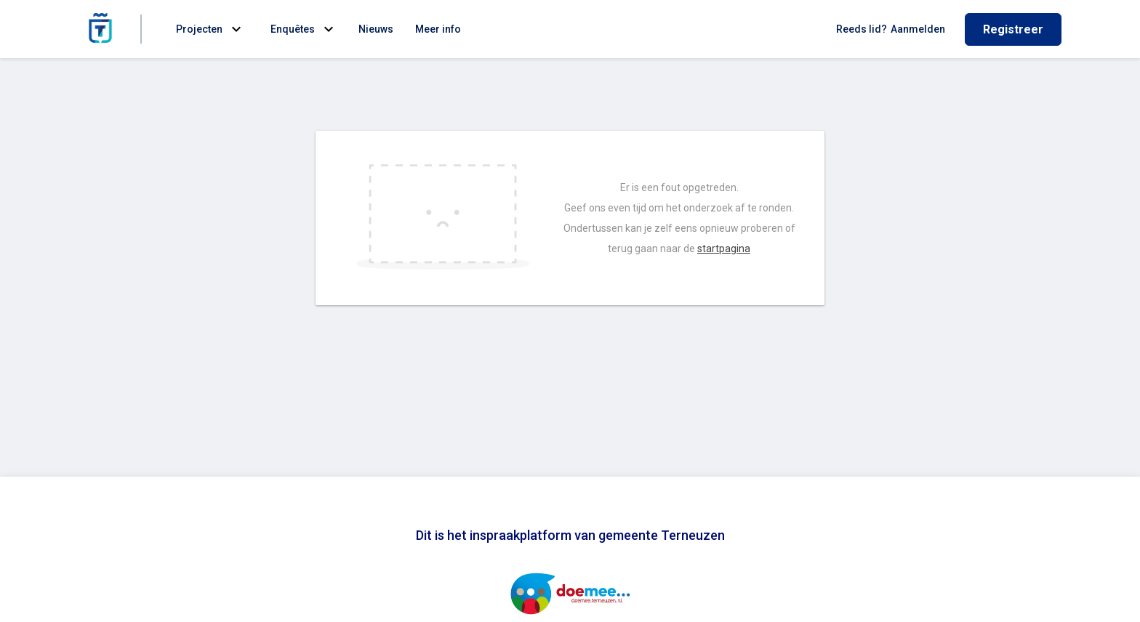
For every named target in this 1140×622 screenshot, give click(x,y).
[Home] (100, 29)
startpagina (723, 248)
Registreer (1013, 29)
